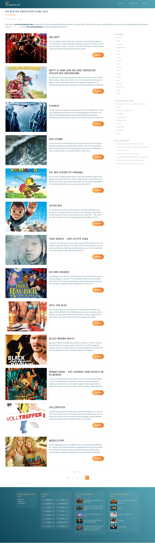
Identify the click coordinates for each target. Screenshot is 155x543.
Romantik (118, 84)
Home (121, 3)
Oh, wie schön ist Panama (66, 172)
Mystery (118, 77)
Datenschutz (21, 499)
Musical (118, 74)
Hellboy (54, 37)
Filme (117, 57)
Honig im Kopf (119, 127)
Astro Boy (55, 205)
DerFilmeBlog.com (26, 494)
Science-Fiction (120, 87)
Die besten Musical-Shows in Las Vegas (126, 154)
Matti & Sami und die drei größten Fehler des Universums (72, 72)
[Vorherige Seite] (68, 478)
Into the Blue (58, 305)
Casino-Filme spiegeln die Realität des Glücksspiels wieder (132, 157)
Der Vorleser (119, 114)
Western (118, 93)
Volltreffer (57, 407)
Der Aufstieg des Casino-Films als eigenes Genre (129, 144)
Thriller (117, 90)
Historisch (118, 61)
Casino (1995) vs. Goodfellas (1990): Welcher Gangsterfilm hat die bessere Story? (132, 148)
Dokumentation (120, 47)
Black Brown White (62, 338)
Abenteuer (118, 37)
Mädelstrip (56, 440)
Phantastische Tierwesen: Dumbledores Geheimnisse (130, 104)
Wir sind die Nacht (121, 117)
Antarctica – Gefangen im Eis (124, 110)
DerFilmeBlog (16, 27)
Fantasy (118, 54)
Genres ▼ (133, 3)
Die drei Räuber (59, 272)
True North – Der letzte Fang (68, 238)
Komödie (118, 67)
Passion (118, 107)
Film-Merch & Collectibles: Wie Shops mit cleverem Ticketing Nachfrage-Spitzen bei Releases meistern (130, 162)
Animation (118, 44)
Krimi (117, 70)
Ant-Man (118, 124)
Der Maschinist (120, 130)
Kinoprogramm (21, 503)
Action (117, 41)
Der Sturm (56, 139)
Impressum (21, 501)
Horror (117, 64)
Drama (117, 51)
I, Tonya (118, 133)
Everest (54, 105)
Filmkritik (98, 55)
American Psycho (120, 120)
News (145, 3)
